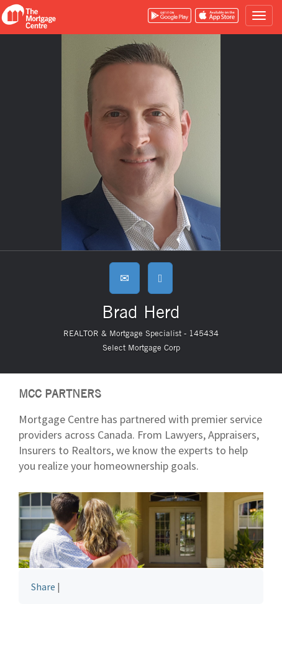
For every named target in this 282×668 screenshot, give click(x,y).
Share (43, 586)
